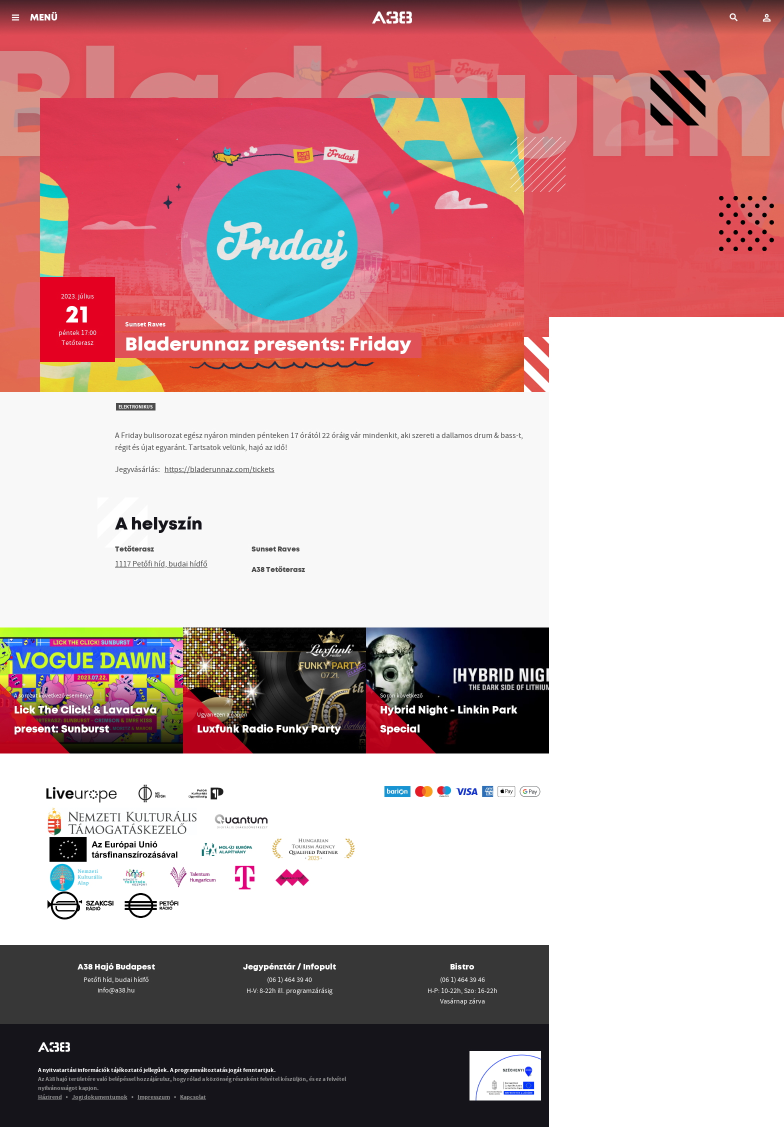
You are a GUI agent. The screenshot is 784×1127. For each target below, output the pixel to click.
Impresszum (154, 1096)
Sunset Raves (145, 324)
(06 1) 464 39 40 (289, 979)
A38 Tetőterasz (278, 570)
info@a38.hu (116, 990)
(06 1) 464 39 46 (462, 979)
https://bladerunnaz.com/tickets (219, 469)
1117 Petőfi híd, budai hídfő (161, 563)
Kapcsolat (193, 1096)
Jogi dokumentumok (100, 1096)
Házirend (50, 1096)
